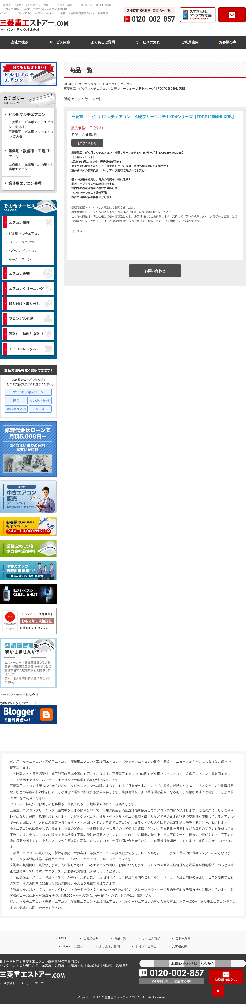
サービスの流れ (148, 42)
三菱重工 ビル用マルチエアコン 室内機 (31, 134)
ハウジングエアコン (23, 251)
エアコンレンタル (30, 348)
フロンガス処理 (30, 318)
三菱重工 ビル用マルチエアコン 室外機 (31, 124)
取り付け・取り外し (30, 303)
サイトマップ (35, 983)
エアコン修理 (30, 222)
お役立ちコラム (146, 946)
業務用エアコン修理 (25, 183)
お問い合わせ (87, 143)
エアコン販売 (30, 273)
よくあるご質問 (103, 42)
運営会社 (10, 983)
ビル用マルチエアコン (25, 233)
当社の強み (19, 42)
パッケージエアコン (23, 242)
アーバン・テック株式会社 (19, 695)
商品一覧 (120, 938)
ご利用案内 (190, 42)
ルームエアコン (20, 259)
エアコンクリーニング (30, 288)
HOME (63, 938)
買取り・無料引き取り (30, 333)
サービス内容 (59, 42)
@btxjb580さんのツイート (19, 703)
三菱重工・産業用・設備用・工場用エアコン (31, 166)
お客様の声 (227, 42)
